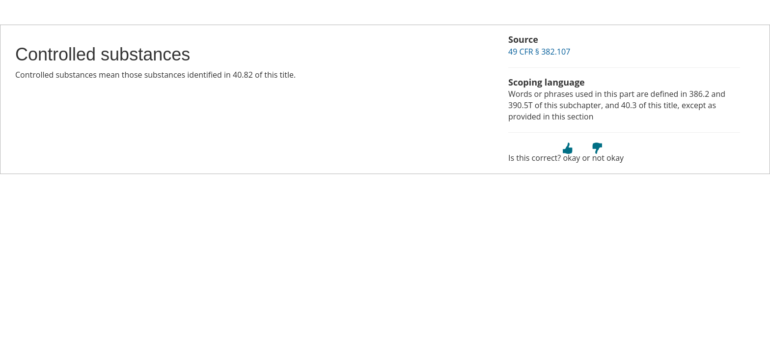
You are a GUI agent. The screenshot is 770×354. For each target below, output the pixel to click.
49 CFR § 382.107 (539, 51)
